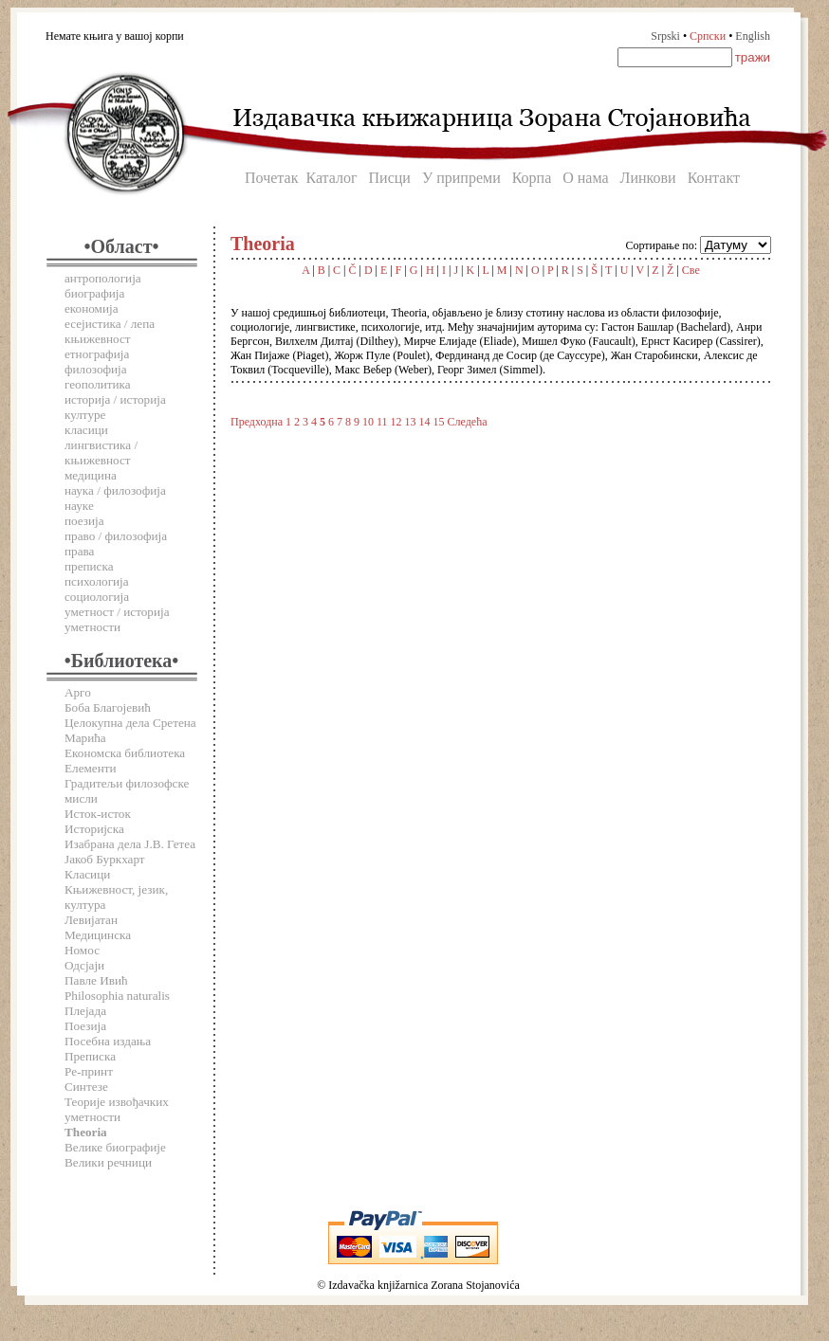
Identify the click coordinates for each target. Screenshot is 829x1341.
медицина (90, 475)
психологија (96, 581)
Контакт (714, 178)
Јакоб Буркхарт (104, 859)
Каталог (331, 178)
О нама (585, 178)
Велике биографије (115, 1147)
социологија (96, 596)
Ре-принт (88, 1071)
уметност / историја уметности (117, 619)
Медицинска (97, 935)
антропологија (102, 278)
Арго (77, 692)
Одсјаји (84, 965)
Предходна (256, 421)
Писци (390, 178)
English (752, 36)
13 (410, 421)
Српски (708, 36)
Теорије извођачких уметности (116, 1109)
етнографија (96, 354)
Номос (82, 950)
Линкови (648, 178)
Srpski (665, 36)
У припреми (461, 178)
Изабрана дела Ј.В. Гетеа (129, 844)
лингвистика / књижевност (101, 452)
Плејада (85, 1011)
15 (439, 421)
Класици (87, 874)
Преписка (90, 1056)
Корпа (532, 178)
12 (396, 421)
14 (425, 421)
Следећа (468, 421)
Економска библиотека (124, 753)
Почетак (271, 178)
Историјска (94, 829)
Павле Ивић (96, 980)
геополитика (97, 384)
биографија (94, 293)
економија (91, 308)
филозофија (95, 369)
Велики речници (108, 1162)
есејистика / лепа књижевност (109, 331)
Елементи (90, 768)
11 (382, 421)
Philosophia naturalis (117, 995)
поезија (84, 521)
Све (691, 270)
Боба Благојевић (107, 707)
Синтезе (86, 1086)
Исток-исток (97, 813)
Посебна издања (107, 1041)
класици (86, 430)
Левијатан (91, 920)
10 (368, 421)
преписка (89, 566)
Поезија (85, 1026)
